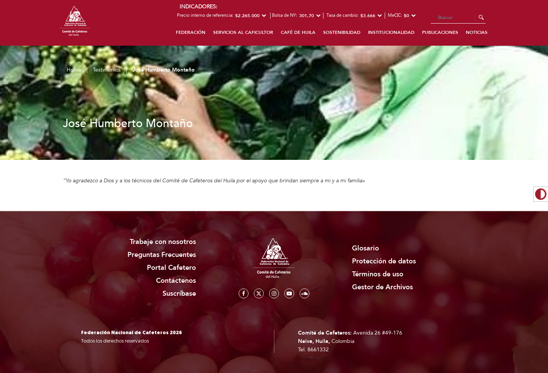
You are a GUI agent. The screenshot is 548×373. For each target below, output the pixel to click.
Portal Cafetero (171, 268)
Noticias (476, 32)
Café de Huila (298, 32)
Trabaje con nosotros (163, 242)
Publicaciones (440, 32)
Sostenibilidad (341, 32)
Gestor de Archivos (382, 287)
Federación (191, 32)
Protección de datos (384, 261)
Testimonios (107, 69)
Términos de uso (377, 274)
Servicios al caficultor (243, 32)
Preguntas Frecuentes (161, 255)
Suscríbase (179, 293)
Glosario (365, 248)
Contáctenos (176, 280)
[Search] (458, 18)
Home (74, 69)
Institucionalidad (391, 32)
